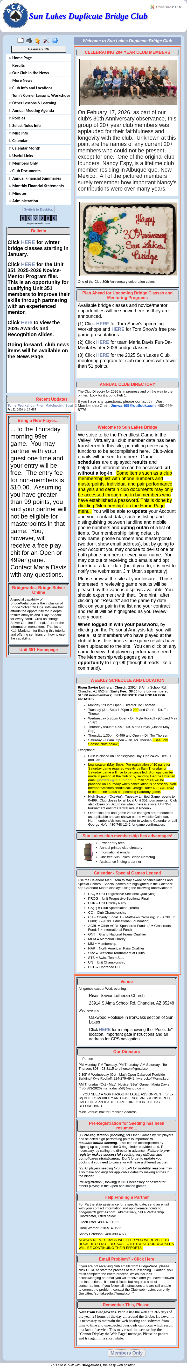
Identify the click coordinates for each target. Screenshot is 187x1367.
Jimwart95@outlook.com (133, 405)
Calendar (18, 140)
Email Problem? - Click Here (126, 1259)
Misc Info (18, 133)
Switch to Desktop (38, 209)
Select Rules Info (25, 125)
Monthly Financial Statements (36, 185)
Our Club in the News (29, 72)
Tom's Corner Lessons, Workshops (39, 95)
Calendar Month (24, 148)
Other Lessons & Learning (32, 102)
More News (20, 80)
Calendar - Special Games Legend (127, 873)
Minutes (18, 193)
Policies (17, 118)
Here (26, 322)
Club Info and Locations (30, 87)
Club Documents (24, 170)
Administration (23, 200)
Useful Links (21, 155)
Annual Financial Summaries (35, 178)
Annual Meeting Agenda (31, 110)
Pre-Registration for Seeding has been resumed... (126, 1125)
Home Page (20, 57)
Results (17, 65)
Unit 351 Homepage (38, 650)
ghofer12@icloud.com (115, 780)
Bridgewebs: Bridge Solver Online (38, 590)
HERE (28, 242)
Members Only (23, 163)
